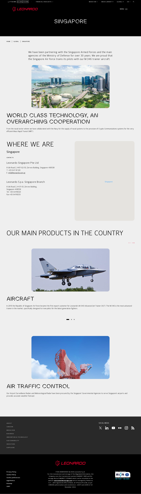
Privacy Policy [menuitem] (11, 472)
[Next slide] (133, 243)
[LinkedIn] (106, 428)
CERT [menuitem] (8, 486)
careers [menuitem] (10, 426)
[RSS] (132, 428)
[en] (129, 1)
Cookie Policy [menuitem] (11, 474)
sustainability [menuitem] (13, 440)
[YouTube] (113, 428)
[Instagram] (126, 428)
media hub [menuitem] (11, 430)
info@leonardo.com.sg (16, 173)
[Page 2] (71, 319)
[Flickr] (119, 428)
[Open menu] (124, 9)
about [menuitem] (9, 423)
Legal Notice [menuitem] (11, 480)
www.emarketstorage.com (63, 480)
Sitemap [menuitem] (9, 483)
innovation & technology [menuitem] (17, 437)
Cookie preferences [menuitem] (13, 477)
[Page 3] (74, 319)
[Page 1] (68, 319)
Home (8, 41)
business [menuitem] (10, 433)
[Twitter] (100, 428)
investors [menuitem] (11, 444)
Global (16, 41)
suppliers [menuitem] (11, 447)
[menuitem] (93, 1)
